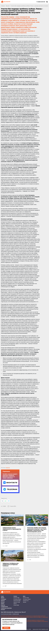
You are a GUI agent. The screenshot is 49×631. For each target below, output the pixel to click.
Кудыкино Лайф (17, 602)
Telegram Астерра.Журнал (10, 489)
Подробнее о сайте (45, 629)
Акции (2, 596)
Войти (30, 629)
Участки (15, 596)
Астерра (5, 2)
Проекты (3, 600)
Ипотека (2, 602)
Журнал (2, 597)
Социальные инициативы (6, 608)
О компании (3, 599)
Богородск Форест (17, 599)
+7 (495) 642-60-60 (40, 1)
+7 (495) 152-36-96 (15, 614)
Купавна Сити (26, 600)
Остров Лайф (16, 605)
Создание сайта (35, 629)
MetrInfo (8, 467)
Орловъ (15, 603)
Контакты (3, 609)
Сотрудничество (4, 606)
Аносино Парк (16, 597)
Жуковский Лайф (17, 600)
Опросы (2, 603)
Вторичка (3, 605)
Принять (6, 627)
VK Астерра (10, 482)
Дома (24, 596)
